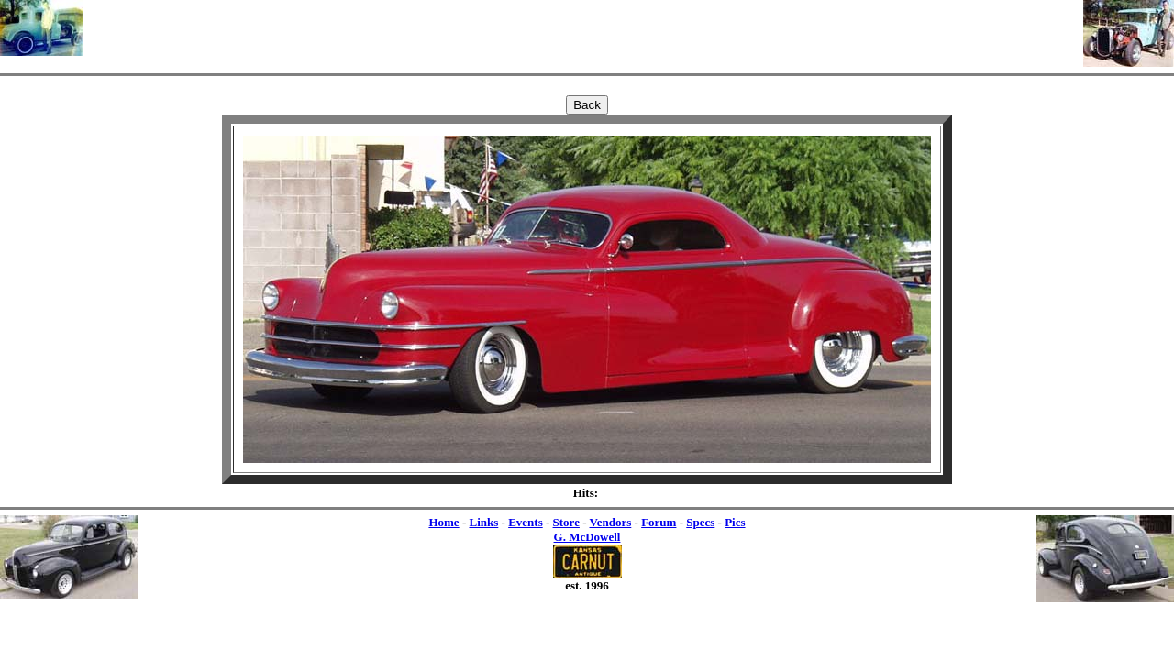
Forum (658, 522)
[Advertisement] (583, 27)
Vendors (611, 522)
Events (525, 522)
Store (566, 522)
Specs (700, 522)
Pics (735, 522)
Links (483, 522)
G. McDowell (587, 537)
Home (443, 522)
